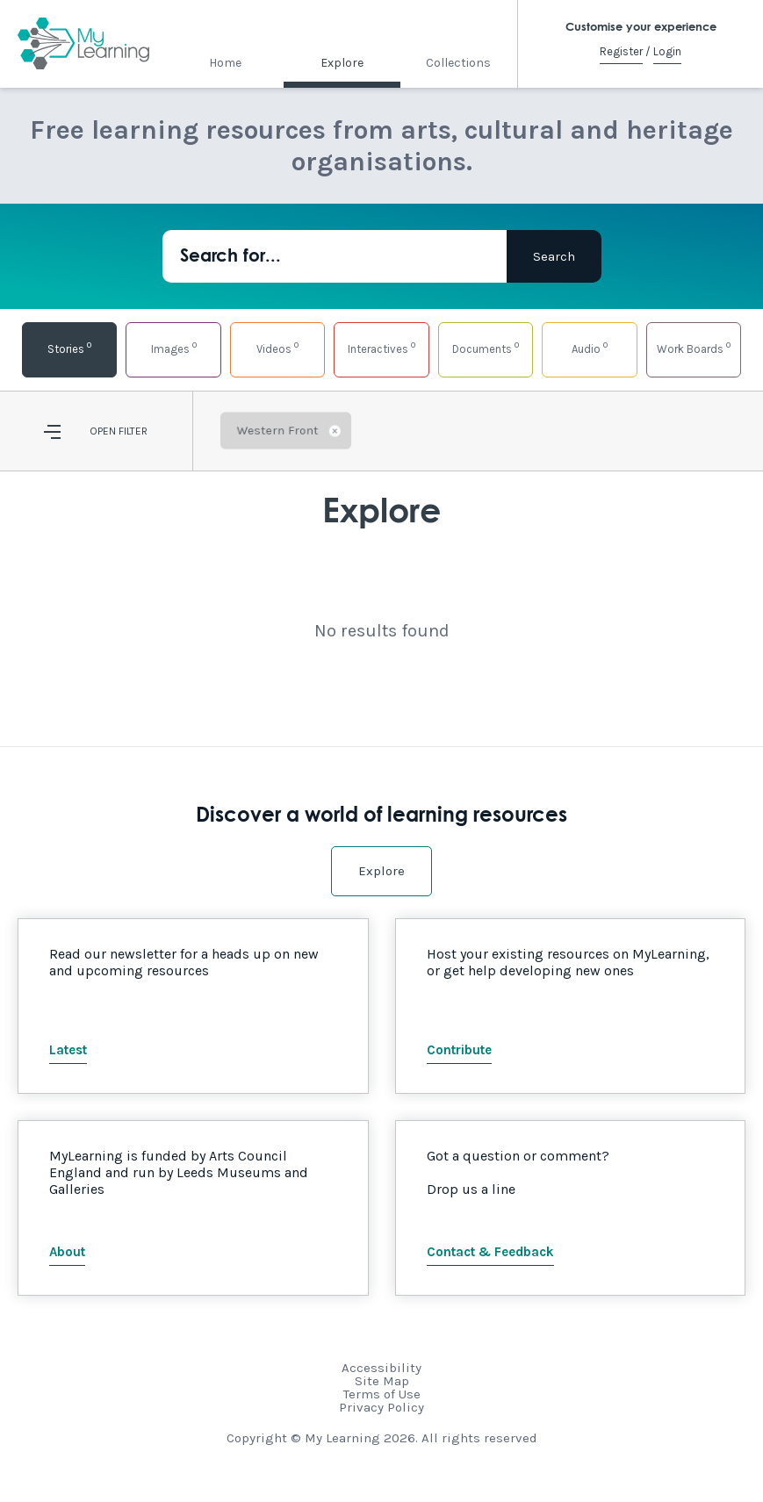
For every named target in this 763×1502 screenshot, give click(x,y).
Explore (342, 62)
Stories (69, 347)
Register (621, 51)
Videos (277, 347)
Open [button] (103, 431)
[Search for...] (334, 256)
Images (174, 347)
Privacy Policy (381, 1407)
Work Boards (694, 347)
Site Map (382, 1381)
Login (667, 51)
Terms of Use (382, 1394)
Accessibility (381, 1368)
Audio (590, 347)
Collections (458, 62)
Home (225, 62)
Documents (485, 347)
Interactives (381, 347)
